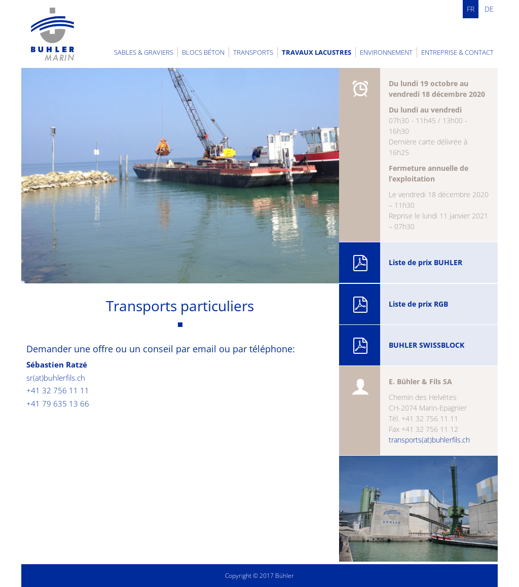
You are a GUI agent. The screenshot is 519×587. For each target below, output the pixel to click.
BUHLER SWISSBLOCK (408, 346)
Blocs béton (203, 52)
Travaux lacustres (316, 52)
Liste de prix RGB (400, 305)
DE (489, 9)
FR (470, 9)
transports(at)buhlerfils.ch (429, 440)
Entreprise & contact (457, 52)
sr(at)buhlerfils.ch (55, 378)
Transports (253, 52)
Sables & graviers (143, 52)
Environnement (386, 52)
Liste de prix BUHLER (407, 263)
